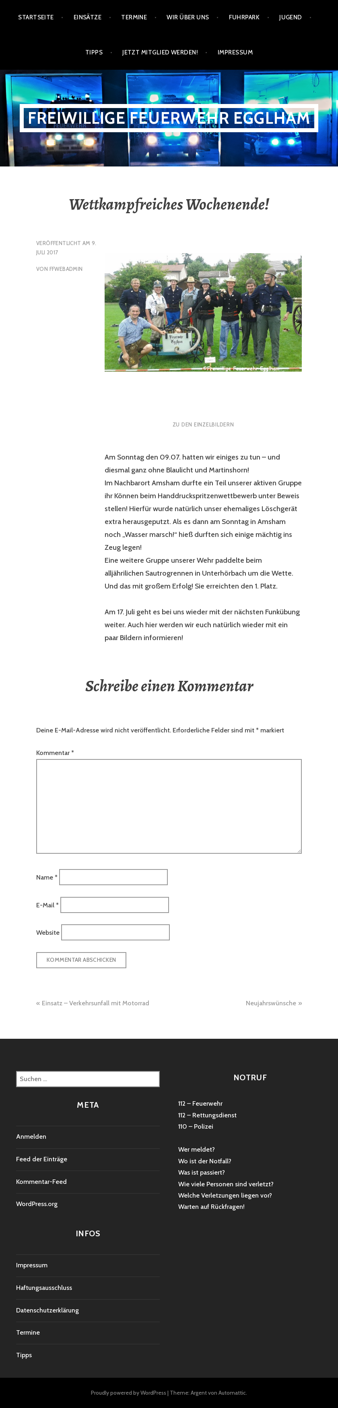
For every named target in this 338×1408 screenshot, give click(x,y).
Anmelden (31, 1136)
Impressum (235, 52)
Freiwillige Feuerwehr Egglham (169, 118)
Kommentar (55, 753)
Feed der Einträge (41, 1159)
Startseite (36, 17)
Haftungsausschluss (44, 1288)
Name (47, 877)
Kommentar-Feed (41, 1181)
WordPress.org (37, 1204)
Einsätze (88, 17)
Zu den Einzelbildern (203, 424)
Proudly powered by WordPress (128, 1392)
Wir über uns (188, 17)
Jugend (290, 17)
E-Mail (47, 905)
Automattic (232, 1392)
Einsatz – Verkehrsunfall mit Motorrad (95, 1003)
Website (48, 932)
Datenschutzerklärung (47, 1310)
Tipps (94, 52)
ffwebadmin (66, 269)
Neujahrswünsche (271, 1003)
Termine (134, 17)
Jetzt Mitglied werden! (160, 52)
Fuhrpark (244, 17)
